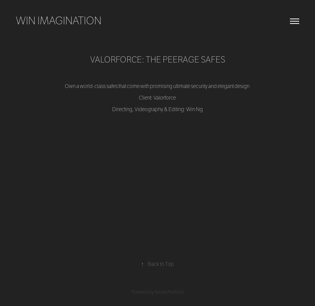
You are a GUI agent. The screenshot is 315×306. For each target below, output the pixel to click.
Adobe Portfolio (169, 292)
